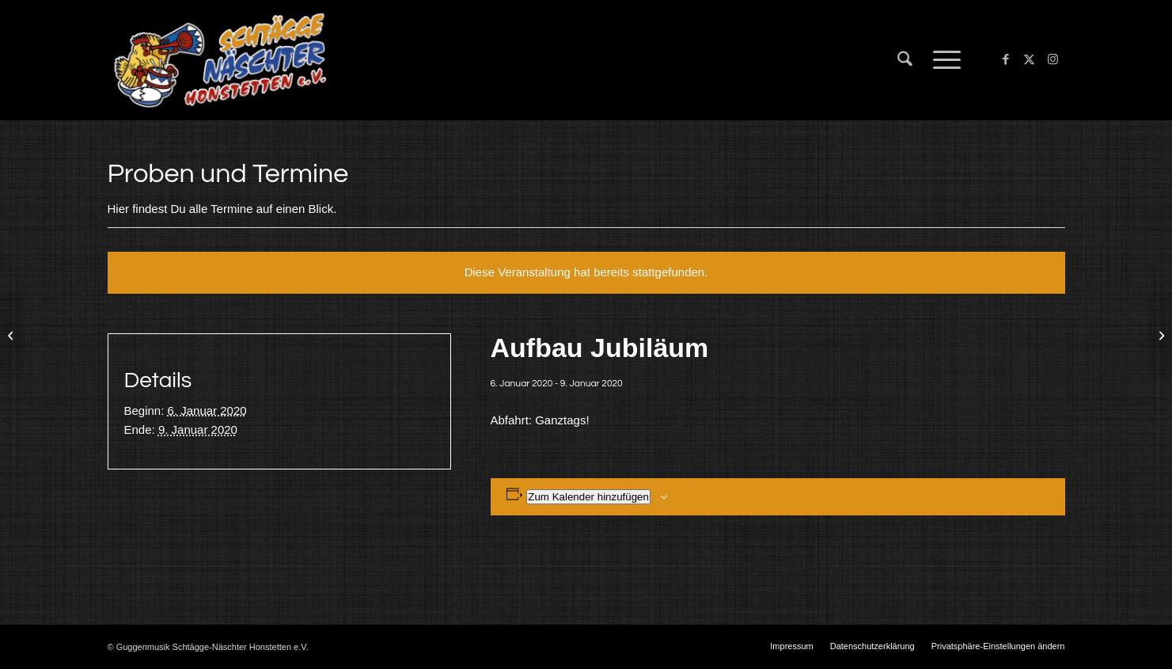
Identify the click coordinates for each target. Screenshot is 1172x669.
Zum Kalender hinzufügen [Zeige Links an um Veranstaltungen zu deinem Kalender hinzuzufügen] (588, 497)
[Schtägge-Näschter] (220, 60)
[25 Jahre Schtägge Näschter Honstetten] (1159, 334)
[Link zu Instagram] (1053, 59)
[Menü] (942, 60)
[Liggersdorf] (12, 334)
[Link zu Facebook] (1006, 59)
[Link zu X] (1029, 59)
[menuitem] (905, 60)
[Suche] (905, 60)
